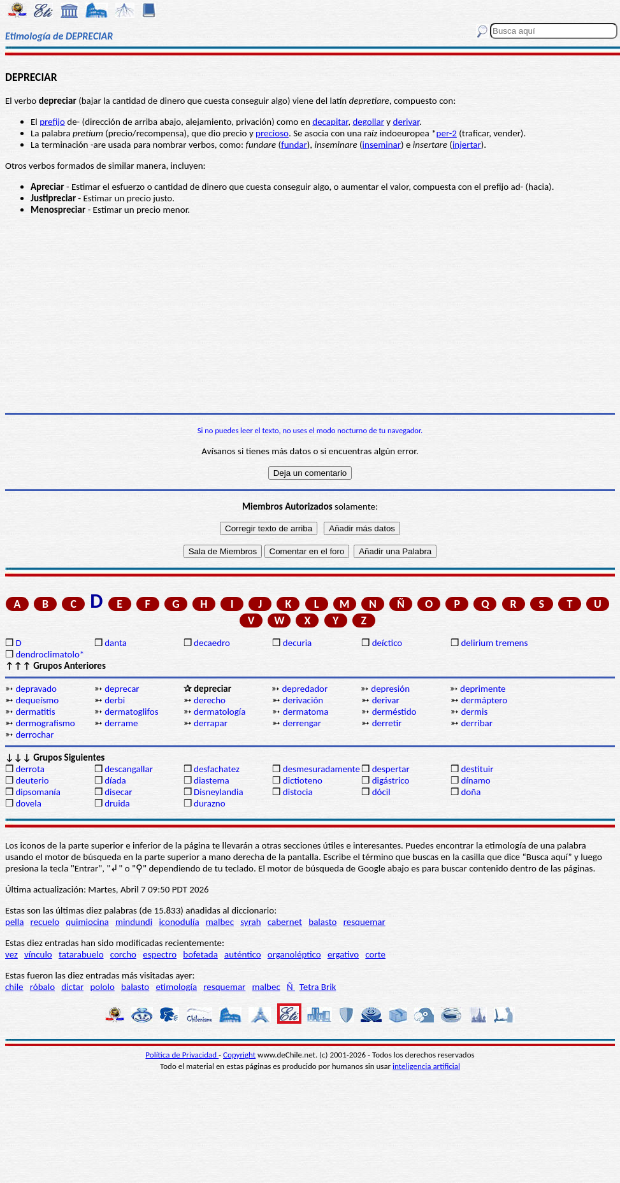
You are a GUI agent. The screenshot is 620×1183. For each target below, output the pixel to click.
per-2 (446, 133)
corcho (123, 954)
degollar (368, 121)
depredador (305, 688)
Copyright (239, 1054)
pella (14, 922)
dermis (474, 711)
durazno (210, 803)
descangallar (129, 769)
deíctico (387, 643)
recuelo (45, 922)
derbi (115, 700)
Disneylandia (218, 792)
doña (470, 792)
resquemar (364, 922)
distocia (298, 792)
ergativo (343, 954)
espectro (160, 954)
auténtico (242, 954)
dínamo (475, 780)
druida (117, 803)
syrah (250, 922)
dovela (28, 803)
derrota (30, 769)
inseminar (382, 144)
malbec (220, 922)
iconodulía (179, 922)
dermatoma (306, 711)
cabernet (285, 922)
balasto (322, 922)
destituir (477, 769)
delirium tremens (494, 643)
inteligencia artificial (426, 1066)
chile (14, 987)
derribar (477, 723)
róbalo (42, 987)
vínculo (38, 954)
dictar (72, 987)
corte (375, 954)
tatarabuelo (81, 954)
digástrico (391, 780)
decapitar (330, 121)
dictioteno (302, 780)
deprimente (482, 688)
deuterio (31, 780)
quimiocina (87, 922)
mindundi (133, 922)
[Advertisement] (310, 314)
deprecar (122, 688)
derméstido (394, 711)
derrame (121, 723)
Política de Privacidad (182, 1054)
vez (11, 954)
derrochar (34, 734)
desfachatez (217, 769)
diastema (211, 780)
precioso (272, 133)
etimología (176, 987)
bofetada (200, 954)
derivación (303, 700)
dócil (381, 792)
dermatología (219, 711)
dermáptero (484, 700)
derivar (406, 121)
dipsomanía (38, 792)
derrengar (302, 723)
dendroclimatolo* (49, 654)
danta (116, 643)
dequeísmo (37, 700)
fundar (294, 144)
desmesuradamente (321, 769)
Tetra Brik (317, 987)
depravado (36, 688)
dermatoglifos (131, 711)
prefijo (52, 121)
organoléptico (294, 954)
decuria (297, 643)
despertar (391, 769)
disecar (118, 792)
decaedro (212, 643)
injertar (466, 144)
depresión (390, 688)
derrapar (210, 723)
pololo (102, 987)
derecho (210, 700)
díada (115, 780)
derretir (387, 723)
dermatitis (35, 711)
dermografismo (45, 723)
